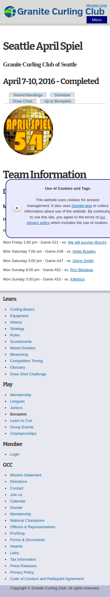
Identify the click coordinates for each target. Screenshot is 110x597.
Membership (20, 395)
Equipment (19, 316)
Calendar (18, 501)
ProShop (17, 533)
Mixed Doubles (22, 348)
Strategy (17, 328)
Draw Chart (23, 101)
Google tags (82, 205)
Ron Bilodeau (81, 270)
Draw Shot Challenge (28, 374)
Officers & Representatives (32, 527)
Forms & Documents (27, 540)
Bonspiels (18, 414)
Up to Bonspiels (57, 101)
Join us (16, 494)
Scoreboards (21, 341)
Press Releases (23, 566)
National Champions (27, 520)
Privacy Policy (22, 572)
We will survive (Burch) (87, 242)
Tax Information (23, 559)
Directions (18, 481)
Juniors (16, 408)
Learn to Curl (21, 420)
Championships (23, 433)
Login (15, 454)
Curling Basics (22, 309)
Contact (16, 488)
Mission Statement (26, 475)
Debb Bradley (84, 251)
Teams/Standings (28, 95)
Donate (16, 507)
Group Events (22, 427)
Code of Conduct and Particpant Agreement (47, 579)
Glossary (17, 367)
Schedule (62, 95)
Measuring (19, 354)
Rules (15, 335)
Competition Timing (26, 361)
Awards (16, 546)
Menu (97, 20)
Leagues (17, 401)
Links (14, 553)
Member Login (97, 5)
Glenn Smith (83, 261)
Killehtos (77, 279)
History (16, 322)
